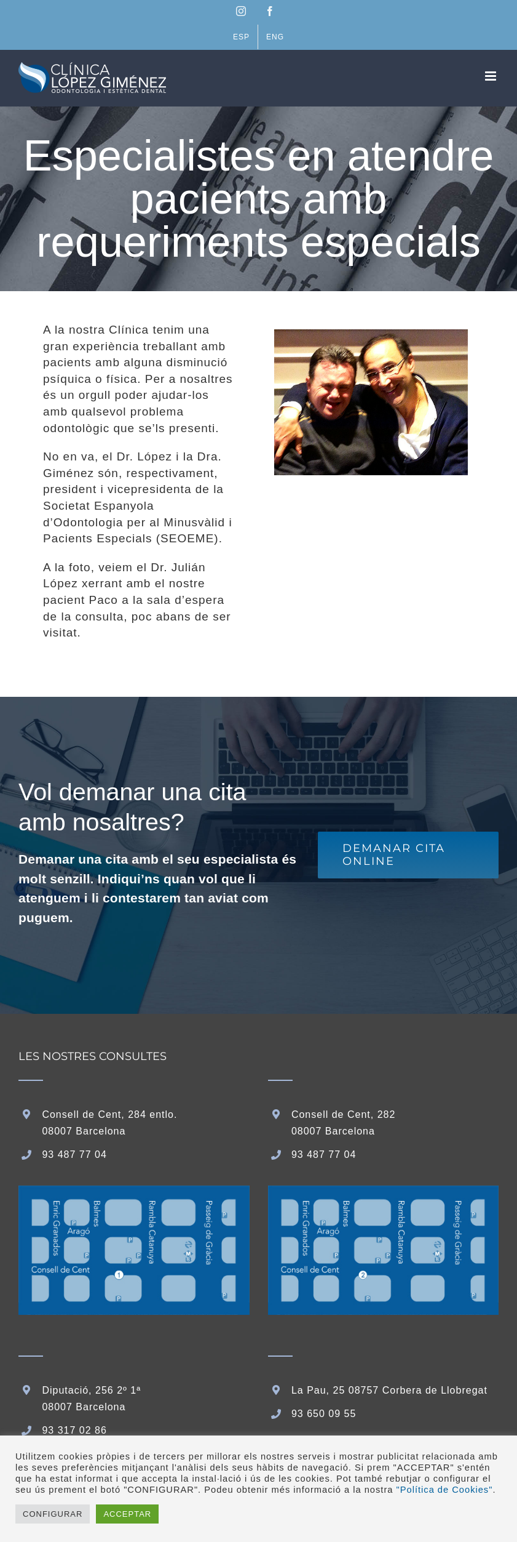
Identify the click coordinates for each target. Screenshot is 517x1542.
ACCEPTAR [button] (127, 1514)
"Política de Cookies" (445, 1490)
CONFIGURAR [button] (52, 1514)
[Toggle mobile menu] (492, 76)
